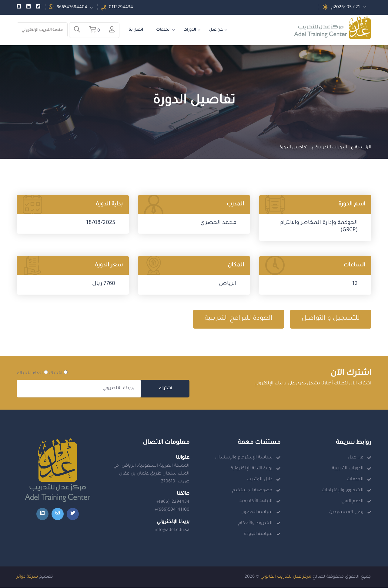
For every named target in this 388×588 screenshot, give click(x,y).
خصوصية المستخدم (252, 490)
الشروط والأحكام (255, 523)
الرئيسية (363, 148)
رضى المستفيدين (346, 512)
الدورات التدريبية (331, 148)
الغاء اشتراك (32, 373)
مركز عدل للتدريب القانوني (285, 577)
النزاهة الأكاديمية (256, 501)
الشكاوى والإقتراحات (342, 490)
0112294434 (121, 7)
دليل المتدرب (260, 480)
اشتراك (165, 389)
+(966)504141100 (172, 510)
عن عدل (216, 30)
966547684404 (72, 7)
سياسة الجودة (258, 534)
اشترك (58, 373)
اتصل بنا (136, 30)
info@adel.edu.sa (172, 530)
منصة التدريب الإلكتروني (42, 30)
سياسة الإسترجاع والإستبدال (244, 458)
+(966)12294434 (172, 502)
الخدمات (163, 30)
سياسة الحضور (257, 512)
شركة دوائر (27, 577)
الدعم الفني (352, 501)
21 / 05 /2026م (345, 7)
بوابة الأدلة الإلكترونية (252, 469)
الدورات (189, 30)
